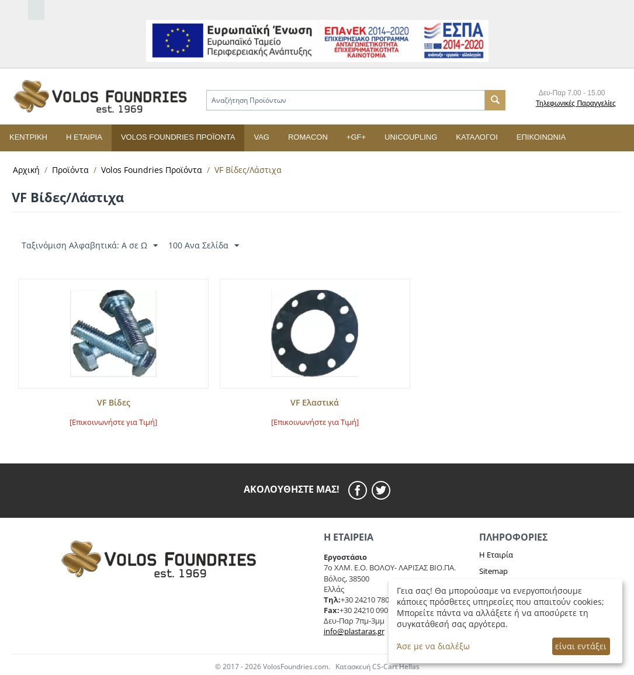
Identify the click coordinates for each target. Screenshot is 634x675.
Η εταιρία (84, 137)
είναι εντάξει (581, 646)
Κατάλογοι (476, 137)
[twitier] (381, 490)
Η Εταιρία (496, 554)
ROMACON (308, 137)
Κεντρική (28, 137)
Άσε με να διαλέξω (433, 646)
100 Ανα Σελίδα (203, 246)
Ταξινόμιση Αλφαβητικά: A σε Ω (90, 246)
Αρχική (26, 169)
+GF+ (356, 137)
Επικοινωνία (541, 137)
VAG (261, 137)
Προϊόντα (70, 169)
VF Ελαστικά (314, 403)
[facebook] (360, 490)
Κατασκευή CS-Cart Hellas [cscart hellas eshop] (377, 666)
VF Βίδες (113, 403)
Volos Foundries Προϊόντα (178, 137)
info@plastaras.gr (354, 631)
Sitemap (493, 571)
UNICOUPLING (410, 137)
